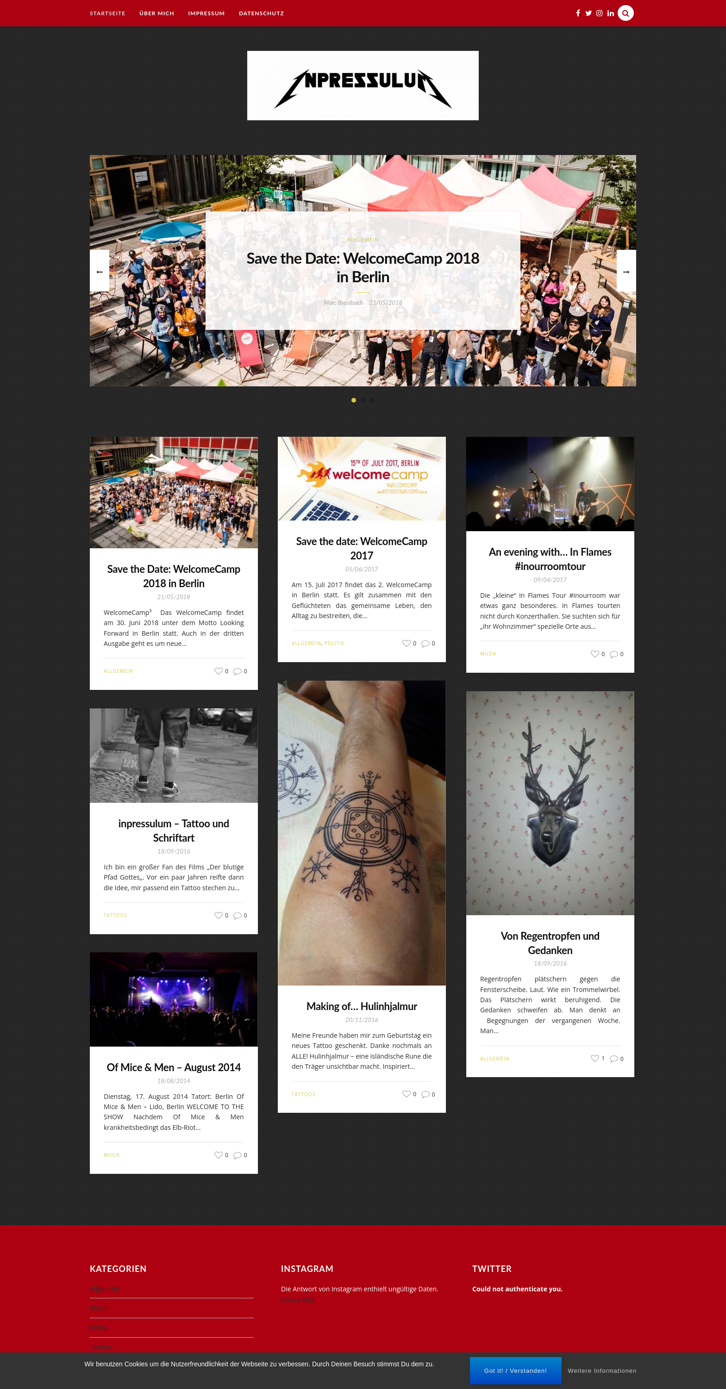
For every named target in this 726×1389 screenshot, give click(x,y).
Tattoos (303, 1094)
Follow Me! (297, 1300)
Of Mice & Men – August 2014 (174, 1067)
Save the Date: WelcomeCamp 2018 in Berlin (363, 267)
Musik (488, 654)
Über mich (156, 13)
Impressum (206, 13)
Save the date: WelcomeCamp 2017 (361, 548)
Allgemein (363, 239)
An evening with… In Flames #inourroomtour (550, 559)
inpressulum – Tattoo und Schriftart (174, 830)
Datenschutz (261, 13)
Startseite (107, 13)
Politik (334, 643)
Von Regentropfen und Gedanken (550, 943)
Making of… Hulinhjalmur (362, 1006)
